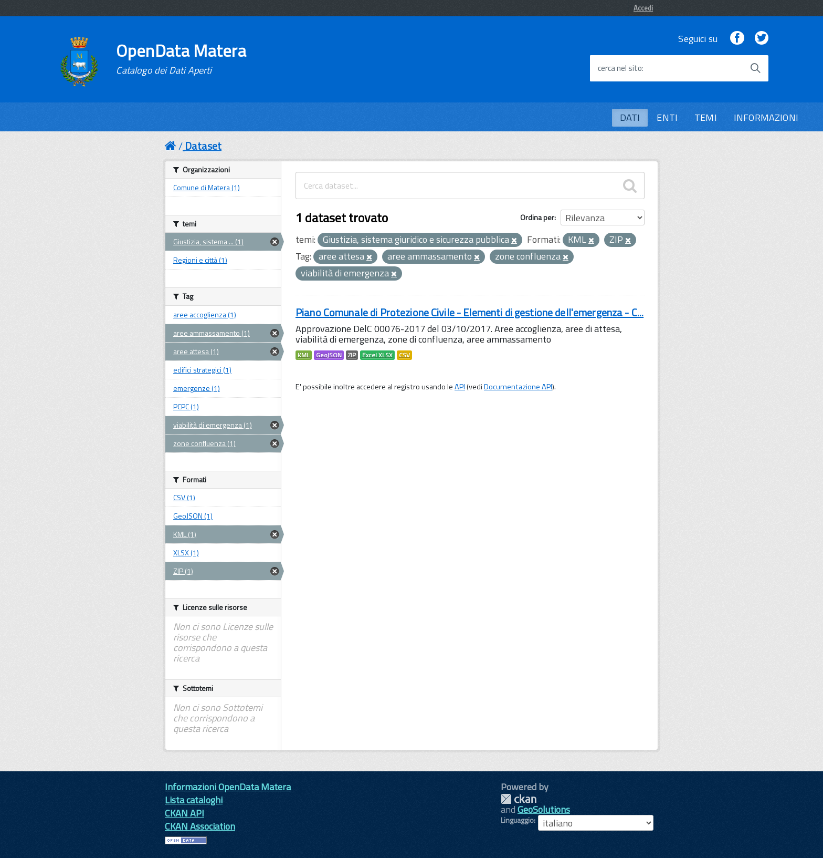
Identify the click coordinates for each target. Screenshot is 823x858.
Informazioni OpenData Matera (228, 787)
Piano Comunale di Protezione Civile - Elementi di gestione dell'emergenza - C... (469, 312)
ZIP (352, 355)
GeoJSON (329, 355)
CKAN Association (200, 826)
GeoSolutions (544, 809)
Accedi (643, 8)
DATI (630, 117)
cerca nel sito (620, 68)
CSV (404, 355)
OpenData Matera (181, 59)
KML (304, 355)
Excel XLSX (377, 355)
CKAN (518, 798)
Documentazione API (518, 386)
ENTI (667, 117)
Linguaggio (517, 820)
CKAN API (184, 813)
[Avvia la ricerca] (755, 68)
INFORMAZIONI (766, 117)
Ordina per (537, 217)
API (460, 386)
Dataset (203, 146)
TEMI (705, 117)
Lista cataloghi (194, 800)
